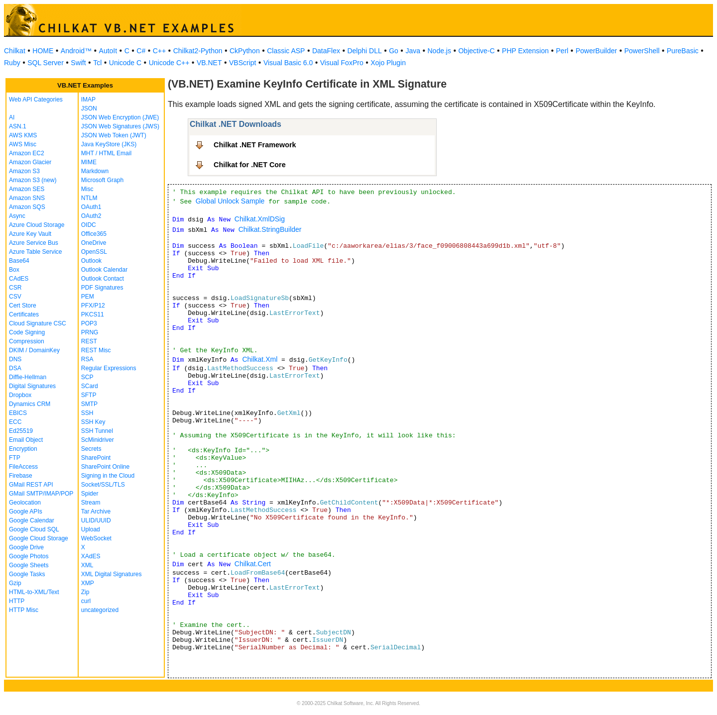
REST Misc (96, 350)
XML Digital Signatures (111, 574)
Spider (90, 493)
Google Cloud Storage (38, 538)
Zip (85, 592)
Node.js (439, 51)
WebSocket (96, 538)
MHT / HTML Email (106, 153)
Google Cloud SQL (34, 529)
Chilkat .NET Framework (255, 145)
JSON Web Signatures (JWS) (120, 126)
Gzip (15, 583)
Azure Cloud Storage (36, 224)
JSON (89, 108)
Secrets (91, 448)
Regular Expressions (108, 368)
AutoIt (108, 51)
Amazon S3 (24, 171)
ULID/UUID (96, 520)
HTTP (16, 601)
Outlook (91, 260)
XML (87, 565)
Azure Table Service (35, 251)
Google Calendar (31, 520)
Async (17, 215)
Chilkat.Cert (253, 564)
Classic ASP (286, 51)
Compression (26, 341)
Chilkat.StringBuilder (270, 229)
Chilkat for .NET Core (250, 165)
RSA (87, 359)
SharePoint (96, 457)
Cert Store (22, 305)
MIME (89, 162)
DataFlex (326, 51)
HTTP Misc (23, 610)
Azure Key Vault (30, 233)
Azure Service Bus (33, 242)
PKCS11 (92, 314)
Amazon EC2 (26, 153)
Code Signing (27, 332)
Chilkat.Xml (259, 359)
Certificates (24, 314)
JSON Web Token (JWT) (113, 135)
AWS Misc (22, 144)
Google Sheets (28, 565)
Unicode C (125, 63)
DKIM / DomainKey (34, 350)
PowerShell (642, 51)
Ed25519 (21, 430)
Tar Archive (96, 511)
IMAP (88, 99)
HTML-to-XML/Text (34, 592)
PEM (87, 296)
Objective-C (476, 51)
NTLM (89, 198)
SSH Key (93, 421)
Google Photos (28, 556)
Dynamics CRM (29, 404)
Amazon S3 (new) (32, 180)
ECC (15, 421)
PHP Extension (525, 51)
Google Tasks (27, 574)
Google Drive (26, 547)
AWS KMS (23, 135)
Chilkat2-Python (198, 51)
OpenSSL (94, 251)
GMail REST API (31, 484)
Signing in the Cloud (107, 475)
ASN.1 (17, 126)
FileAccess (23, 466)
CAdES (18, 278)
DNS (15, 359)
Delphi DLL (364, 51)
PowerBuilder (596, 51)
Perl (562, 51)
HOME (42, 51)
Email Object (26, 439)
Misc (87, 189)
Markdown (95, 171)
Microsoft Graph (102, 180)
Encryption (23, 448)
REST (89, 341)
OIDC (88, 224)
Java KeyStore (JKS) (108, 144)
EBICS (18, 412)
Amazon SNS (27, 198)
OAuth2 (91, 215)
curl (86, 601)
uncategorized (100, 610)
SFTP (89, 395)
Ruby (12, 63)
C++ (159, 51)
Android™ (76, 51)
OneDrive (94, 242)
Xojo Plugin (388, 63)
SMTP (89, 404)
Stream (91, 502)
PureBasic (683, 51)
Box (14, 269)
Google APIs (25, 511)
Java (412, 51)
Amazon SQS (27, 207)
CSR (15, 287)
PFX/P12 (93, 305)
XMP (87, 583)
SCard (89, 386)
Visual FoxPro (341, 63)
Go (393, 51)
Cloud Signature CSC (37, 323)
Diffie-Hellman (27, 377)
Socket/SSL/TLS (103, 484)
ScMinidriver (97, 439)
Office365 (94, 233)
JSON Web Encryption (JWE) (120, 117)
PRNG (90, 332)
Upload (90, 529)
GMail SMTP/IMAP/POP (41, 493)
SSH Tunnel (97, 430)
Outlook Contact (102, 278)
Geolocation (25, 502)
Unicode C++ (169, 63)
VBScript (242, 63)
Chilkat (14, 51)
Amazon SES (26, 189)
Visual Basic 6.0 (288, 63)
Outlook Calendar (104, 269)
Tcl (97, 63)
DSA (15, 368)
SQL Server (45, 63)
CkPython (245, 51)
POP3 (89, 323)
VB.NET (209, 63)
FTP (14, 457)
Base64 (19, 260)
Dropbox (20, 395)
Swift (78, 63)
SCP (87, 377)
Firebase (20, 475)
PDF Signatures (102, 287)
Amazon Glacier (30, 162)
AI (11, 117)
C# (140, 51)
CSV (15, 296)
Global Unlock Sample (230, 201)
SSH (87, 412)
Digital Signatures (32, 386)
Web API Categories (36, 99)
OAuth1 (91, 207)
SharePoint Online (105, 466)
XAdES (91, 556)
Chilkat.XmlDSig (260, 219)
